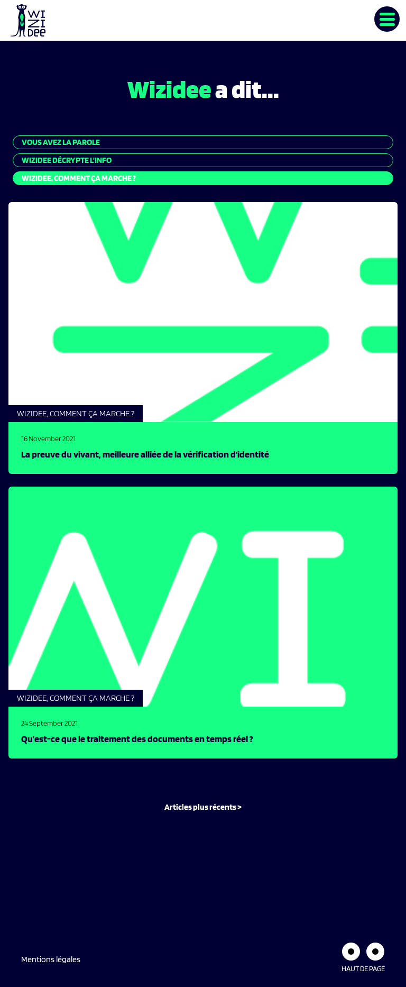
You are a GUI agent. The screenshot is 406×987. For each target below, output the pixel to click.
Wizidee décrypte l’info (67, 160)
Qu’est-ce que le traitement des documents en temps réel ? (137, 738)
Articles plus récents (200, 807)
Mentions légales (50, 959)
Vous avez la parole (61, 142)
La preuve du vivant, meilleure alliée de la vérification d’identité (145, 454)
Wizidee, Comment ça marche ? (79, 178)
